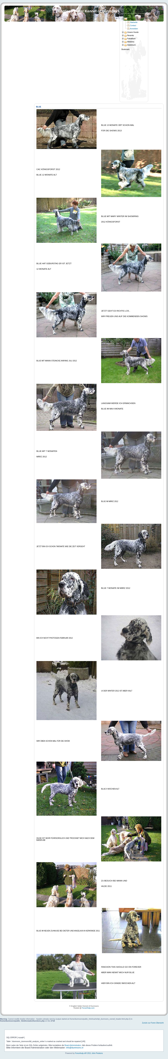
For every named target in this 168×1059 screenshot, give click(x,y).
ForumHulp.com (88, 1008)
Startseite (133, 22)
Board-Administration (73, 1045)
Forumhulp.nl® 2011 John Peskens (89, 1053)
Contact (133, 26)
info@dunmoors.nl (74, 1047)
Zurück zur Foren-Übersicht (153, 1023)
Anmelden (134, 29)
